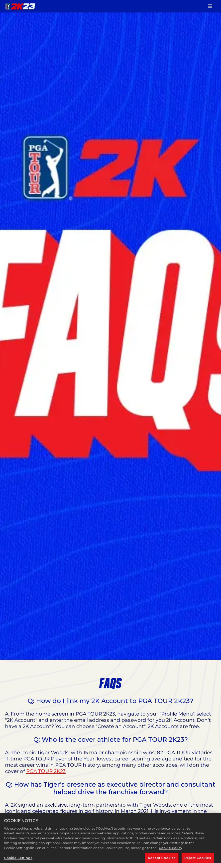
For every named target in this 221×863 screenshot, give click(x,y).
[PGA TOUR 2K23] (20, 6)
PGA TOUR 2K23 (46, 771)
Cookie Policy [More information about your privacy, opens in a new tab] (170, 851)
